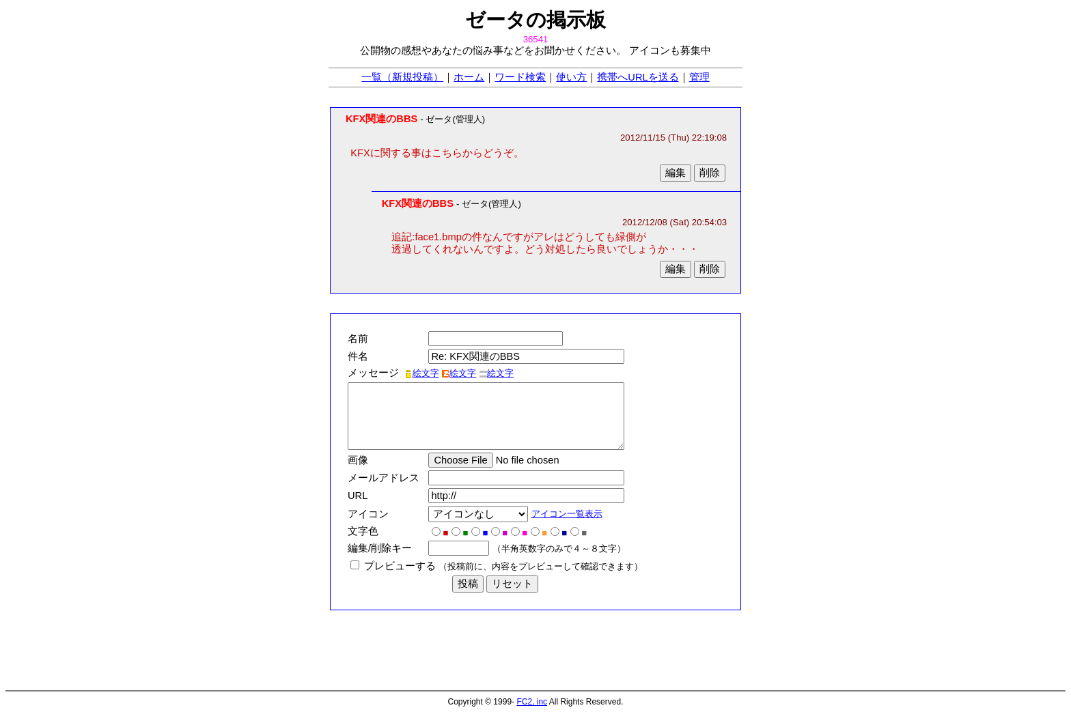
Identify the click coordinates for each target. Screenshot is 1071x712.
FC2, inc (531, 702)
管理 (699, 77)
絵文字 (421, 373)
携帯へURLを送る (637, 77)
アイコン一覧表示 (570, 514)
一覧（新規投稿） (402, 77)
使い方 (571, 77)
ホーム (469, 77)
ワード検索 (520, 77)
